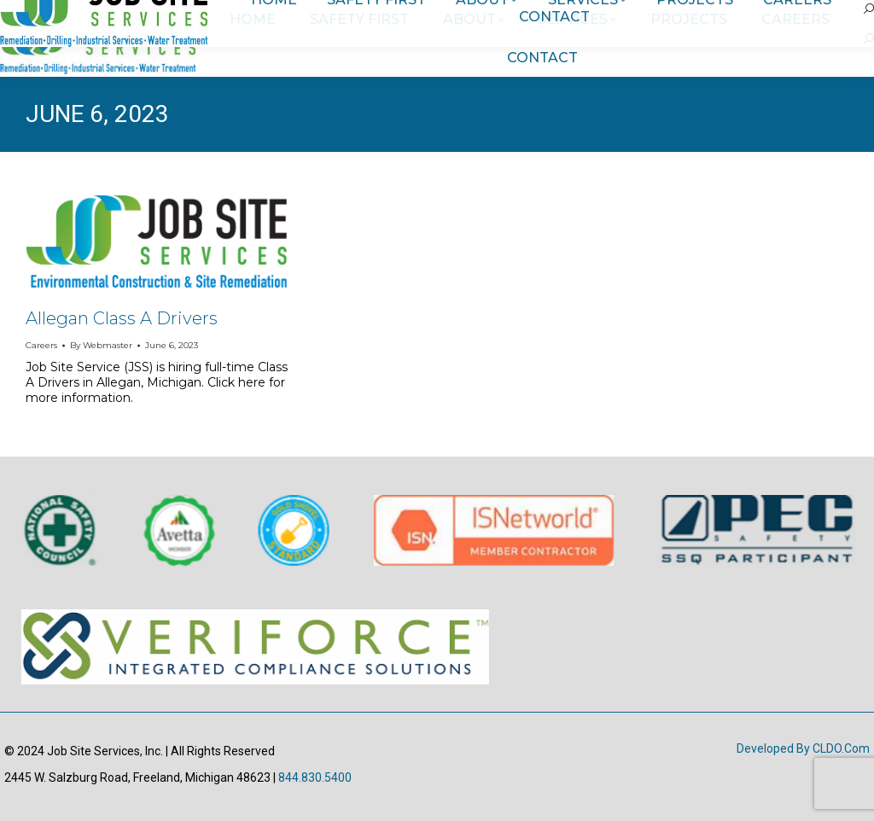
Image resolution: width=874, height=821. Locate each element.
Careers (41, 345)
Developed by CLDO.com (803, 748)
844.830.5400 (315, 777)
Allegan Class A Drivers (122, 318)
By (101, 345)
